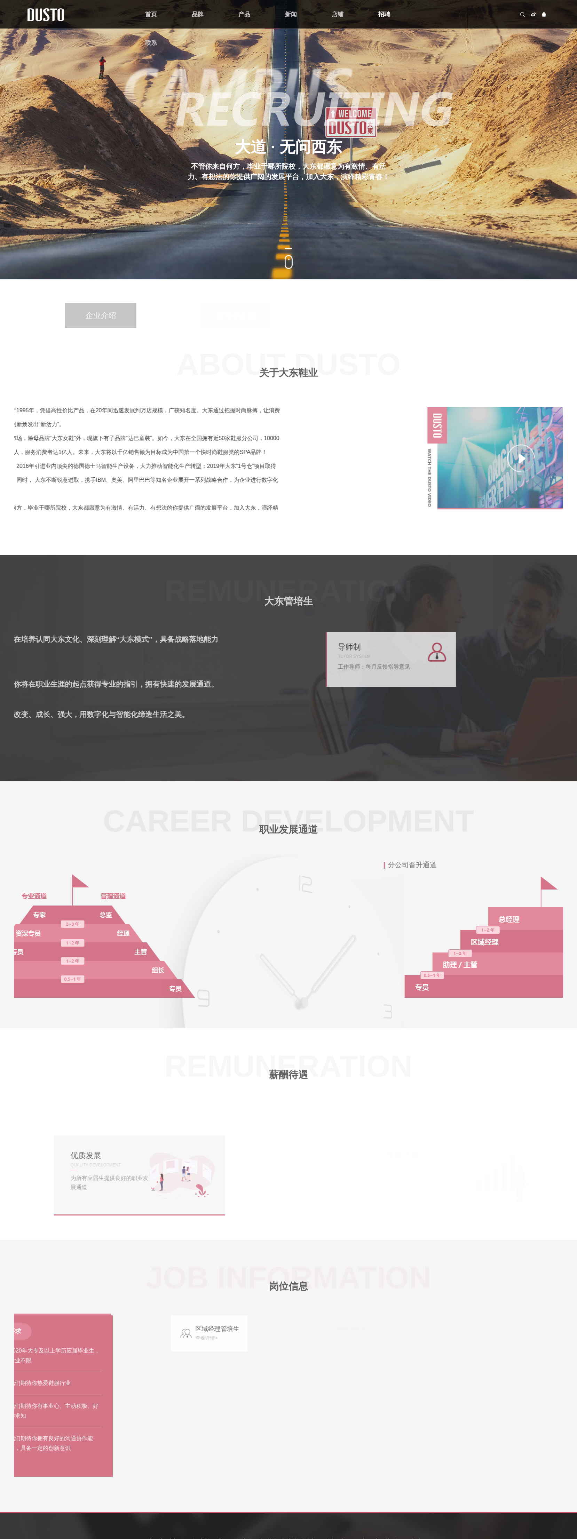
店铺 (337, 14)
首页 (151, 14)
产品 (244, 14)
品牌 (198, 14)
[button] (288, 248)
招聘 (384, 14)
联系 (151, 43)
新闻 (291, 14)
